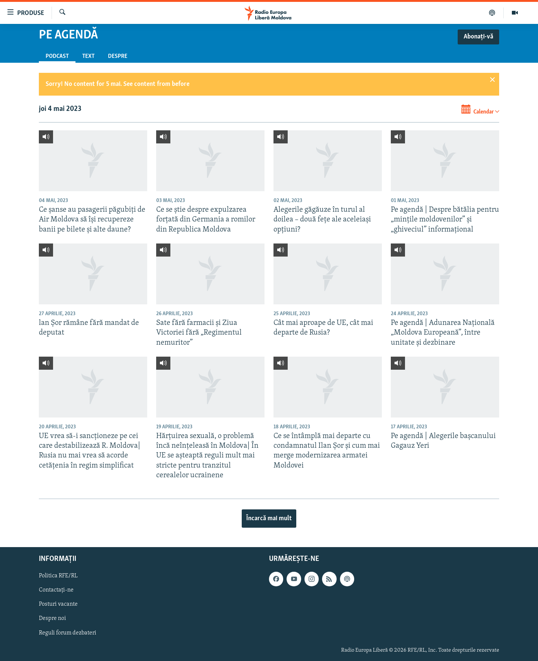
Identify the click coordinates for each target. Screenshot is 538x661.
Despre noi (52, 619)
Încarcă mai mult (269, 518)
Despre (117, 56)
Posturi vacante (58, 605)
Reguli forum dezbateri (67, 633)
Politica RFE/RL (58, 576)
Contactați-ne (56, 590)
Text (88, 56)
